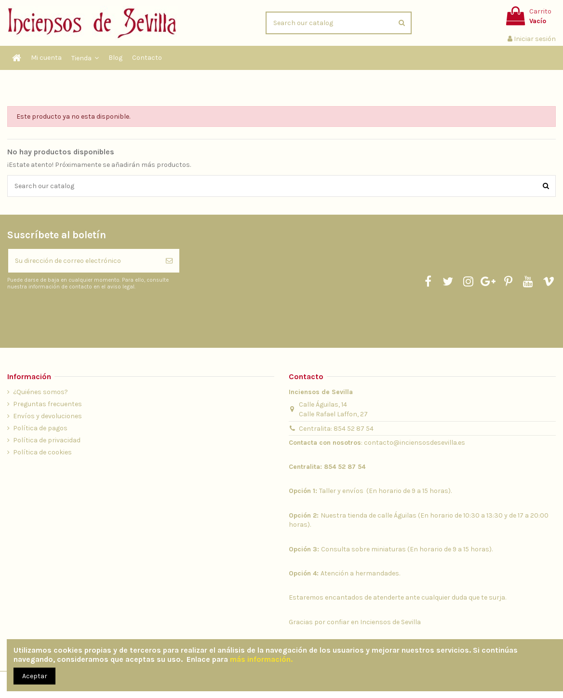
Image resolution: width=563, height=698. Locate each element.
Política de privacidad (46, 440)
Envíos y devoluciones (47, 416)
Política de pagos (40, 428)
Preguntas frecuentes (47, 404)
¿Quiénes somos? (40, 392)
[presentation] (87, 314)
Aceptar (34, 676)
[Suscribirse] (169, 261)
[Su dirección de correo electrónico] (83, 261)
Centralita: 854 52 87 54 (336, 428)
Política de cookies (42, 452)
